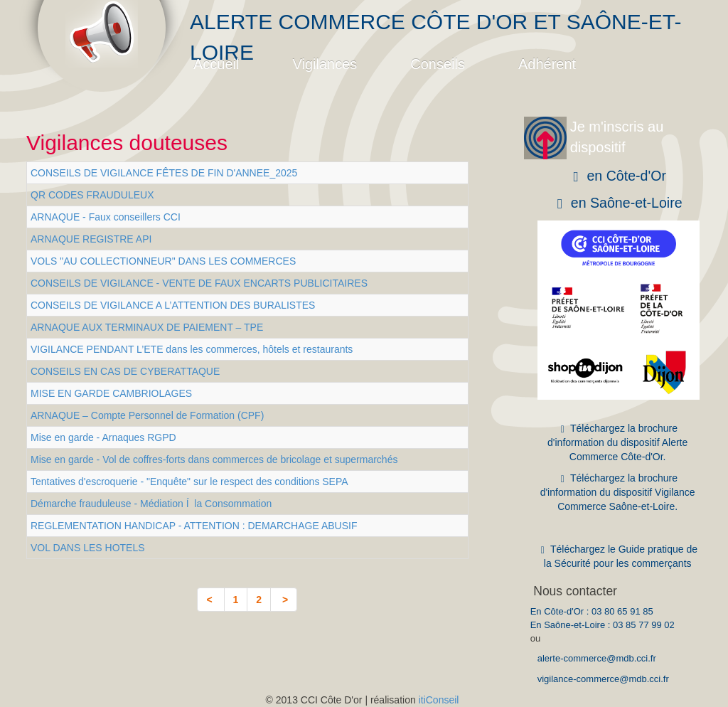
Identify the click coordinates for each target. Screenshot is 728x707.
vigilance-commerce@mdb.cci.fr (603, 679)
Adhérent (547, 64)
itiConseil (439, 700)
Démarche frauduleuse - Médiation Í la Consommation (151, 503)
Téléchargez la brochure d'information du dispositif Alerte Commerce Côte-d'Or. (617, 442)
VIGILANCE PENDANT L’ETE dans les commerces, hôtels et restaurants (192, 349)
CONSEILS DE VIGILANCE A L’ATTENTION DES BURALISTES (173, 305)
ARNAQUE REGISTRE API (91, 239)
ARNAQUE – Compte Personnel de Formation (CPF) (147, 415)
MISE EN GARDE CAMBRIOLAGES (111, 393)
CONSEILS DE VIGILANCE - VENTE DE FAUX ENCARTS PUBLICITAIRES (199, 283)
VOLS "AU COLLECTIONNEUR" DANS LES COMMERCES (163, 261)
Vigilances (324, 64)
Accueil (216, 64)
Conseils (437, 64)
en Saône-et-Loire (617, 203)
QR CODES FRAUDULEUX (92, 195)
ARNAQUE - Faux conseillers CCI (106, 217)
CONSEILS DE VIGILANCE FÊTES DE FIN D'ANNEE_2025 (164, 173)
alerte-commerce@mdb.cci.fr (596, 658)
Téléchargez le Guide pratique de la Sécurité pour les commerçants (617, 556)
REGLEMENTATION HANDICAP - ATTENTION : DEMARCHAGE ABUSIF (194, 525)
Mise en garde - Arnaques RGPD (103, 437)
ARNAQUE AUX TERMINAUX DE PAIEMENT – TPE (147, 327)
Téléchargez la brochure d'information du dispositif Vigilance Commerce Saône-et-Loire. (617, 492)
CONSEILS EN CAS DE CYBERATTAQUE (125, 371)
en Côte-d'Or (617, 176)
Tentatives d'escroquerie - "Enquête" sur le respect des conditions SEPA (189, 481)
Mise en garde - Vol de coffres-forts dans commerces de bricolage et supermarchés (214, 459)
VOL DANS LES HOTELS (88, 547)
